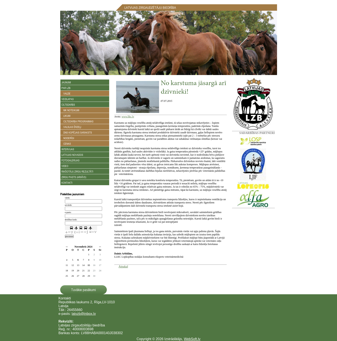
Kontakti (66, 182)
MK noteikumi (70, 110)
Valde (65, 93)
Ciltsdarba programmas (77, 121)
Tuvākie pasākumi (83, 289)
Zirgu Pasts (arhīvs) (73, 177)
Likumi (65, 115)
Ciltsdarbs (68, 104)
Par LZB (65, 88)
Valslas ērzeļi (71, 127)
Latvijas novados (72, 154)
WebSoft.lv (192, 339)
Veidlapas (67, 99)
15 (89, 265)
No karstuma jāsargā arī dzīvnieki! (193, 88)
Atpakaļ (123, 266)
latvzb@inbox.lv (84, 313)
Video (64, 166)
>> (100, 247)
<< (67, 247)
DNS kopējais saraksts (76, 132)
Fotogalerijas (70, 160)
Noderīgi (67, 138)
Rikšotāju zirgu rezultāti (77, 171)
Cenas (66, 143)
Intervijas (67, 149)
